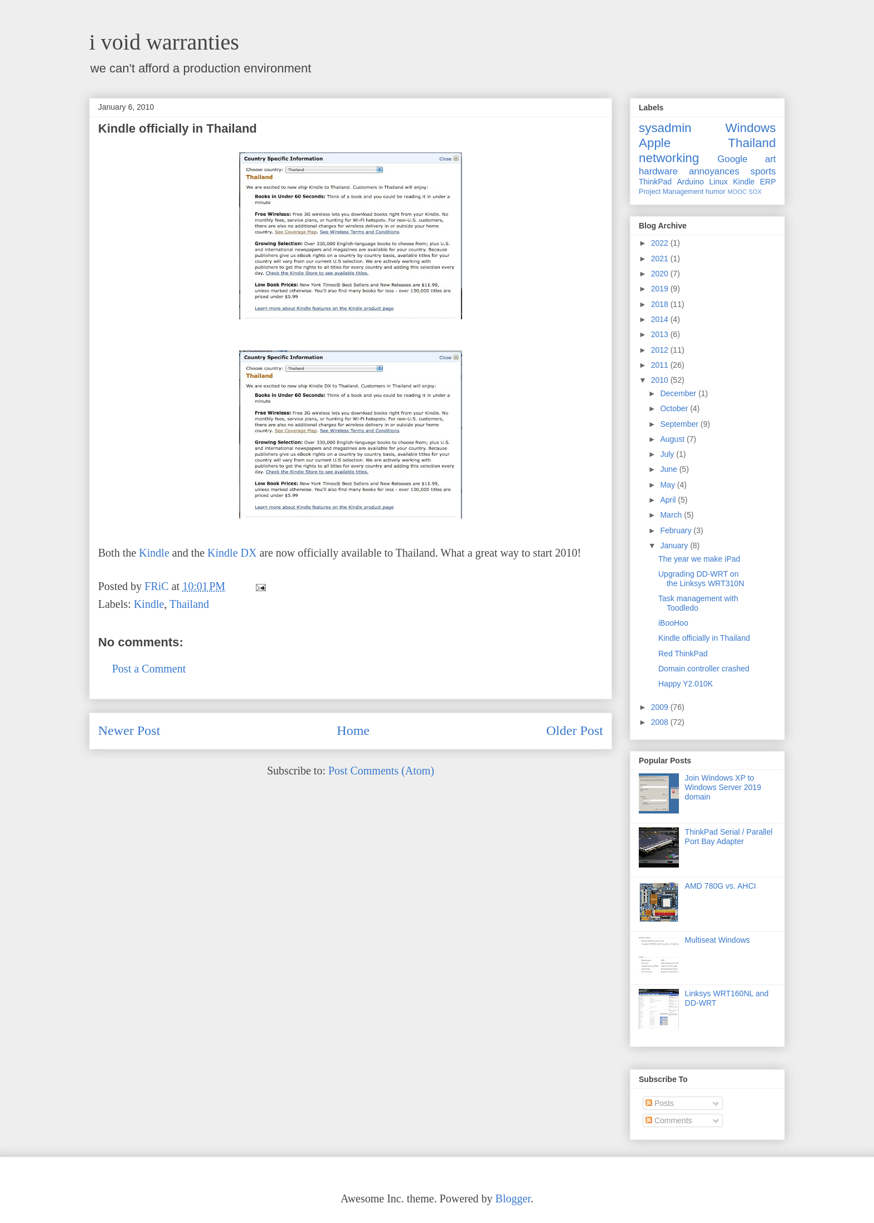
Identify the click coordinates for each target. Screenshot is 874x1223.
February (676, 530)
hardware (658, 171)
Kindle (154, 553)
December (679, 393)
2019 (661, 288)
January (675, 545)
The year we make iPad (699, 558)
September (680, 424)
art (770, 159)
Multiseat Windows (717, 939)
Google (732, 159)
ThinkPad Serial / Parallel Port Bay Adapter (729, 836)
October (675, 408)
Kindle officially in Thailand (704, 638)
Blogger (513, 1198)
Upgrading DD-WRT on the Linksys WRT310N (701, 578)
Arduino (690, 181)
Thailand (189, 604)
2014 (661, 319)
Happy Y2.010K (685, 683)
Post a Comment (149, 668)
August (673, 439)
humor (716, 192)
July (668, 454)
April (669, 499)
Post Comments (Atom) (381, 770)
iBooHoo (673, 622)
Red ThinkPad (682, 653)
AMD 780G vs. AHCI (720, 885)
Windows (750, 128)
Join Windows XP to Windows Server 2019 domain (723, 787)
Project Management (671, 192)
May (668, 484)
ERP (768, 181)
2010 (661, 380)
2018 (661, 304)
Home (353, 730)
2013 (661, 334)
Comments (668, 1120)
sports (763, 171)
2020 (661, 273)
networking (669, 158)
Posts (659, 1103)
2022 (661, 242)
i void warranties (164, 42)
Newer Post (129, 730)
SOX (755, 191)
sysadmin (665, 128)
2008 (661, 722)
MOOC (737, 191)
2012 (661, 349)
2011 (661, 364)
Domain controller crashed (703, 668)
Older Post (574, 730)
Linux (718, 181)
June (669, 469)
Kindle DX (231, 553)
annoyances (714, 171)
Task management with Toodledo (698, 603)
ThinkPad (655, 181)
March (672, 514)
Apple (655, 143)
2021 (661, 258)
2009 (661, 707)
